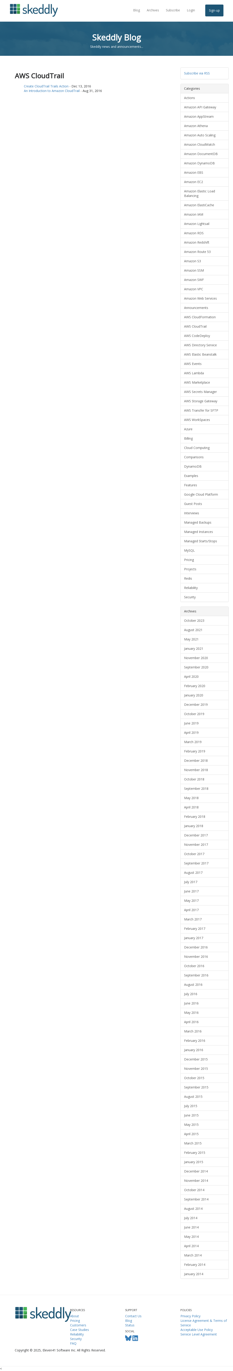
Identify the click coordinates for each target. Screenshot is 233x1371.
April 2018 (191, 807)
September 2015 (196, 1087)
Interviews (191, 513)
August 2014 (193, 1208)
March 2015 (193, 1143)
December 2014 (196, 1171)
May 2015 (191, 1124)
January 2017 (193, 938)
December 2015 (196, 1059)
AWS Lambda (194, 373)
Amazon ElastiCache (199, 205)
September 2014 (196, 1199)
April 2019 (191, 732)
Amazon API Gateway (200, 107)
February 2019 (194, 751)
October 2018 (194, 779)
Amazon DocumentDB (201, 154)
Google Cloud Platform (201, 494)
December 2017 (196, 835)
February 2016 (194, 1040)
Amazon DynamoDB (199, 163)
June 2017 (191, 891)
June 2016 (191, 1003)
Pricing (189, 560)
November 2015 (196, 1068)
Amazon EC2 (193, 182)
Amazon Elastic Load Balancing (199, 193)
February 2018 (194, 816)
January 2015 (193, 1162)
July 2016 (190, 994)
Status (129, 1325)
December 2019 (196, 704)
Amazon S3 (192, 261)
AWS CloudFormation (200, 317)
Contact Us (133, 1316)
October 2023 (194, 620)
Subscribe (173, 10)
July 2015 (190, 1106)
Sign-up (214, 10)
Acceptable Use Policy (196, 1330)
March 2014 (193, 1255)
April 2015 (191, 1134)
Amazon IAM (193, 214)
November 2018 (196, 770)
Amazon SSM (194, 270)
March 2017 (193, 919)
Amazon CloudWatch (199, 144)
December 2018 (196, 760)
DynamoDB (193, 466)
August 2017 (193, 872)
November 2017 (196, 844)
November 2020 (196, 658)
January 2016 (193, 1050)
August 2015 (193, 1096)
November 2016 (196, 956)
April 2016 (191, 1022)
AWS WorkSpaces (197, 420)
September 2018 (196, 788)
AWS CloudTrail (195, 326)
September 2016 (196, 975)
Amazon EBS (193, 172)
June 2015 (191, 1115)
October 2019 (194, 714)
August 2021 (193, 630)
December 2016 (196, 947)
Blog (136, 10)
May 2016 (191, 1012)
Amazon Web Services (200, 298)
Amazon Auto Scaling (199, 135)
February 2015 (194, 1152)
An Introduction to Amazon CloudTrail (52, 91)
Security (190, 597)
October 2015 (194, 1078)
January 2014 (193, 1274)
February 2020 (194, 686)
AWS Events (193, 364)
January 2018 (193, 826)
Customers (78, 1325)
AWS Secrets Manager (200, 392)
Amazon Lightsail (196, 224)
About (74, 1316)
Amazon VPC (193, 289)
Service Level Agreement (198, 1334)
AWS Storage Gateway (200, 401)
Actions (189, 98)
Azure (188, 429)
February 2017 (194, 928)
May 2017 (191, 900)
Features (190, 485)
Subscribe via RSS (197, 73)
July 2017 (190, 882)
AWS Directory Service (200, 345)
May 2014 (191, 1236)
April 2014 (191, 1246)
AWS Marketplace (197, 382)
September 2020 (196, 667)
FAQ (73, 1343)
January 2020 (193, 695)
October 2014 (194, 1190)
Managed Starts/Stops (200, 541)
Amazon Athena (196, 126)
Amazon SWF (194, 280)
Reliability (191, 588)
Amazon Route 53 (197, 252)
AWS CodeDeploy (197, 336)
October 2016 (194, 966)
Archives (153, 10)
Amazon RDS (194, 233)
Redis (188, 578)
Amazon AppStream (199, 116)
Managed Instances (198, 532)
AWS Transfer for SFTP (201, 410)
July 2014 (190, 1218)
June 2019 (191, 723)
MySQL (189, 550)
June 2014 (191, 1227)
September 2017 (196, 863)
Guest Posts (193, 504)
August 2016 (193, 984)
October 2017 (194, 854)
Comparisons (194, 457)
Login (191, 10)
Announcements (196, 308)
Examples (191, 476)
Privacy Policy (190, 1316)
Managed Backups (197, 522)
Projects (190, 569)
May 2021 (191, 639)
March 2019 (193, 742)
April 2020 (191, 676)
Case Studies (79, 1330)
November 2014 (196, 1180)
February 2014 (194, 1264)
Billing (188, 438)
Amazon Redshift (196, 242)
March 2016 (193, 1031)
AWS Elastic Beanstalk (200, 354)
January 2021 (193, 648)
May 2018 (191, 798)
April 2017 (191, 910)
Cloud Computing (197, 448)
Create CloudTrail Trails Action (46, 86)
